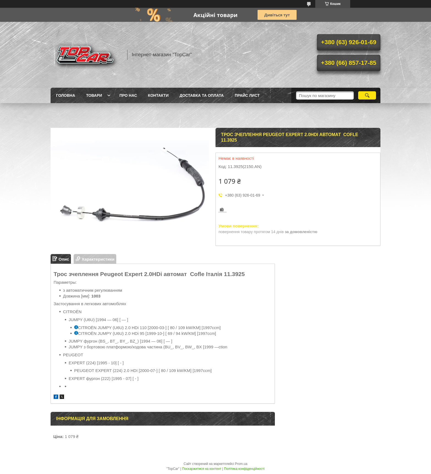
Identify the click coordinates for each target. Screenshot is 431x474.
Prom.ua (241, 464)
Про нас (128, 95)
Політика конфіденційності (244, 469)
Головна (65, 95)
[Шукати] (367, 95)
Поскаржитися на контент (201, 469)
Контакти (158, 95)
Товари (94, 95)
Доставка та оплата (201, 95)
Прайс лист (247, 95)
